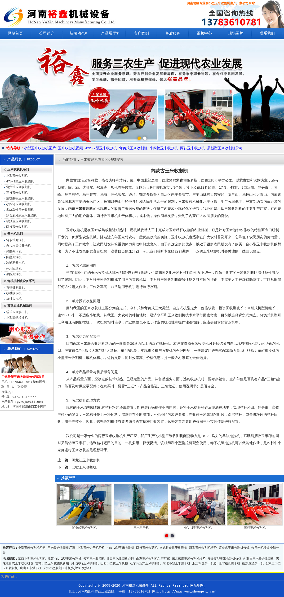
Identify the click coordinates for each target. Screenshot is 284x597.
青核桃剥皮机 (15, 287)
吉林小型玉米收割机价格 (52, 563)
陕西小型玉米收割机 (32, 559)
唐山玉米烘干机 (30, 568)
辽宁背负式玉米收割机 (145, 563)
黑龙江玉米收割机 (86, 461)
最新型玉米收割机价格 (225, 148)
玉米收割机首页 (92, 160)
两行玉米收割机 (192, 148)
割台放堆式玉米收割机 (21, 215)
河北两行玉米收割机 (85, 563)
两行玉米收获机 (147, 548)
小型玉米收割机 (261, 245)
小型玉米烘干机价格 (91, 548)
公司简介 (46, 33)
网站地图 (197, 586)
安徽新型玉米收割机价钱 (224, 559)
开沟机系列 (15, 234)
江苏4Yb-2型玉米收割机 (64, 559)
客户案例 (141, 33)
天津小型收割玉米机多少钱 (61, 568)
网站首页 (15, 33)
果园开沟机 (14, 274)
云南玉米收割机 (94, 559)
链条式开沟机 (15, 240)
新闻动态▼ (78, 33)
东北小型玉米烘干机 (176, 563)
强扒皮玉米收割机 (18, 221)
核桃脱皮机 (14, 293)
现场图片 (235, 33)
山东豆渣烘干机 (253, 563)
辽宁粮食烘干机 (229, 563)
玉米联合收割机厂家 (61, 548)
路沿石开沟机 (15, 263)
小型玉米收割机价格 (32, 548)
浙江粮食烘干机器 (204, 563)
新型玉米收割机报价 (203, 548)
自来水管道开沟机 (18, 246)
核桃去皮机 (14, 299)
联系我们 (267, 33)
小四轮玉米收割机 (164, 148)
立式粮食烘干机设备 (173, 548)
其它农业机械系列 (19, 306)
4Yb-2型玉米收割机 (101, 148)
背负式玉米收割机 (133, 148)
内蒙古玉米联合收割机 (258, 559)
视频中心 (204, 33)
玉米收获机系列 (18, 169)
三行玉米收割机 (17, 193)
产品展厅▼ (110, 33)
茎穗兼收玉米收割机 (20, 198)
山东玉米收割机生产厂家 (153, 559)
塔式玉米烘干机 (17, 312)
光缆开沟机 (14, 251)
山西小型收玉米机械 (114, 563)
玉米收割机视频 (70, 148)
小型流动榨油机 (17, 318)
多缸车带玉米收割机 (20, 210)
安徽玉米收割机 (84, 468)
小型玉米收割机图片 (40, 148)
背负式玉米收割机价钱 (234, 548)
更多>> (87, 568)
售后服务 (172, 33)
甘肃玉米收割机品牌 (120, 559)
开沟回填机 (14, 268)
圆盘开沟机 (14, 257)
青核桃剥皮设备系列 (21, 281)
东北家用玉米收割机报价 (189, 559)
